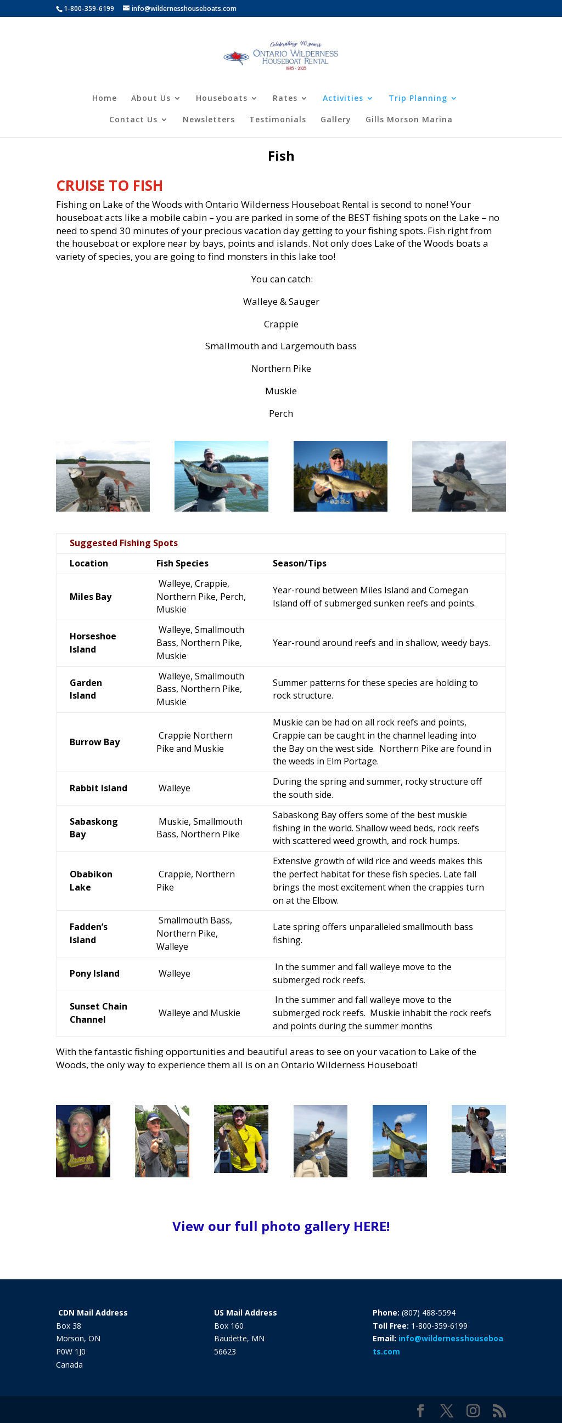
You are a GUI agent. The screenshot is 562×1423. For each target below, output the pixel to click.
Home (104, 98)
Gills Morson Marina (409, 120)
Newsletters (209, 120)
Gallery (336, 120)
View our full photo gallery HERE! (281, 1226)
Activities (343, 98)
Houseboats (222, 98)
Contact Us (133, 120)
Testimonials (277, 120)
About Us (151, 98)
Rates (285, 98)
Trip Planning (418, 98)
